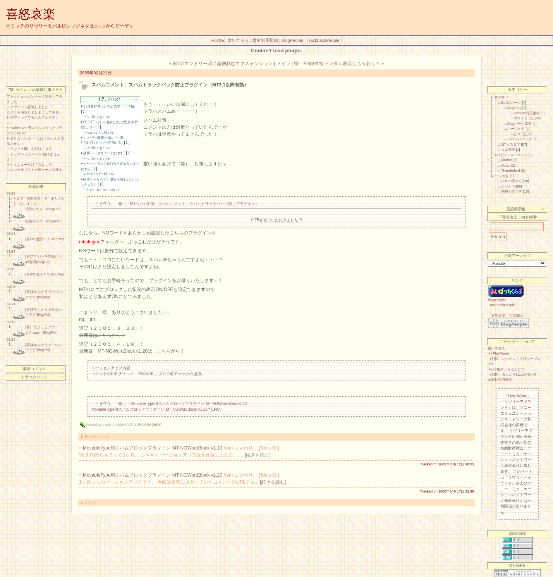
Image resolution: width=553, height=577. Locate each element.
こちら (105, 335)
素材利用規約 (265, 40)
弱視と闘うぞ (511, 191)
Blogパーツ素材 (519, 124)
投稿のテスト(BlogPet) (43, 209)
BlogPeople (292, 40)
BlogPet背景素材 (527, 113)
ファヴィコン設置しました (27, 107)
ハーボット (516, 129)
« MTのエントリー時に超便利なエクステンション (221, 63)
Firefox (506, 160)
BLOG (500, 97)
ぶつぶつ (508, 186)
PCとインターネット (511, 155)
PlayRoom (501, 353)
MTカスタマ (510, 144)
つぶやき (502, 176)
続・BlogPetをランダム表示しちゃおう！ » (339, 63)
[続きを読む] (258, 455)
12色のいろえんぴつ (508, 369)
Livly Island (517, 396)
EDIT (158, 425)
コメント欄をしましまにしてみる (33, 112)
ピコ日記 (520, 134)
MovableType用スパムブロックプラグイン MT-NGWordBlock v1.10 (152, 448)
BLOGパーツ (511, 103)
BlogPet (513, 108)
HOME (217, 40)
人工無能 (508, 150)
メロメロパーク (519, 139)
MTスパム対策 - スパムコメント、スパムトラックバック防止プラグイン (192, 204)
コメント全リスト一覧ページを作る (34, 170)
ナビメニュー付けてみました (29, 165)
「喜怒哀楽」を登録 (503, 315)
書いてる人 (238, 40)
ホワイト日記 (524, 118)
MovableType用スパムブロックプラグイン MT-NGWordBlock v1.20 (149, 409)
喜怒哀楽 (30, 14)
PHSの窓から (511, 181)
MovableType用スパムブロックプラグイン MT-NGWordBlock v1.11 (189, 403)
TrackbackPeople (323, 40)
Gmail (505, 165)
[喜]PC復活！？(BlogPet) (44, 239)
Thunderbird (510, 170)
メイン (283, 63)
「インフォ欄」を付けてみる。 (31, 149)
